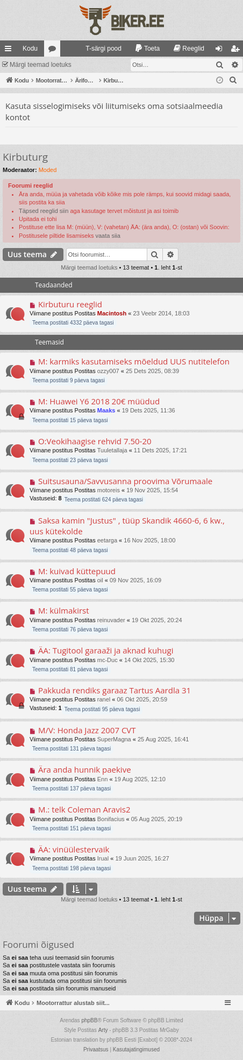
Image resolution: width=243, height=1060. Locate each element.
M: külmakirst (63, 610)
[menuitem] (98, 48)
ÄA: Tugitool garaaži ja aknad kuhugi (106, 650)
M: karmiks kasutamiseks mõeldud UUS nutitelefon (134, 361)
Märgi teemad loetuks (41, 64)
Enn (102, 779)
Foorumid (54, 51)
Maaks (106, 410)
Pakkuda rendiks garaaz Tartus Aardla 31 (114, 690)
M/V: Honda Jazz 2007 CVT (87, 730)
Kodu (30, 48)
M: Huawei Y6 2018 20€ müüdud (99, 401)
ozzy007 (108, 371)
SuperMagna (114, 739)
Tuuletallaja (112, 450)
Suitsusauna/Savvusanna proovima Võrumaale (125, 481)
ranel (103, 699)
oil (100, 580)
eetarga (107, 540)
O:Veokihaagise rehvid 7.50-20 (95, 441)
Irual (103, 858)
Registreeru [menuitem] (237, 51)
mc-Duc (107, 660)
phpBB (89, 1020)
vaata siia (107, 235)
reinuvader (111, 620)
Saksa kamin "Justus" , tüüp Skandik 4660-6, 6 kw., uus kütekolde (127, 525)
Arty (103, 1030)
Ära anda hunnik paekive (84, 769)
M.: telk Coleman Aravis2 (84, 809)
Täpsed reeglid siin (43, 211)
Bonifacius (111, 819)
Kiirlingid (10, 51)
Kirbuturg (25, 157)
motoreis (108, 490)
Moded (48, 170)
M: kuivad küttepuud (77, 571)
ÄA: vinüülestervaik (73, 849)
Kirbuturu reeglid (70, 304)
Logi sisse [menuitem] (221, 51)
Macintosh (111, 313)
